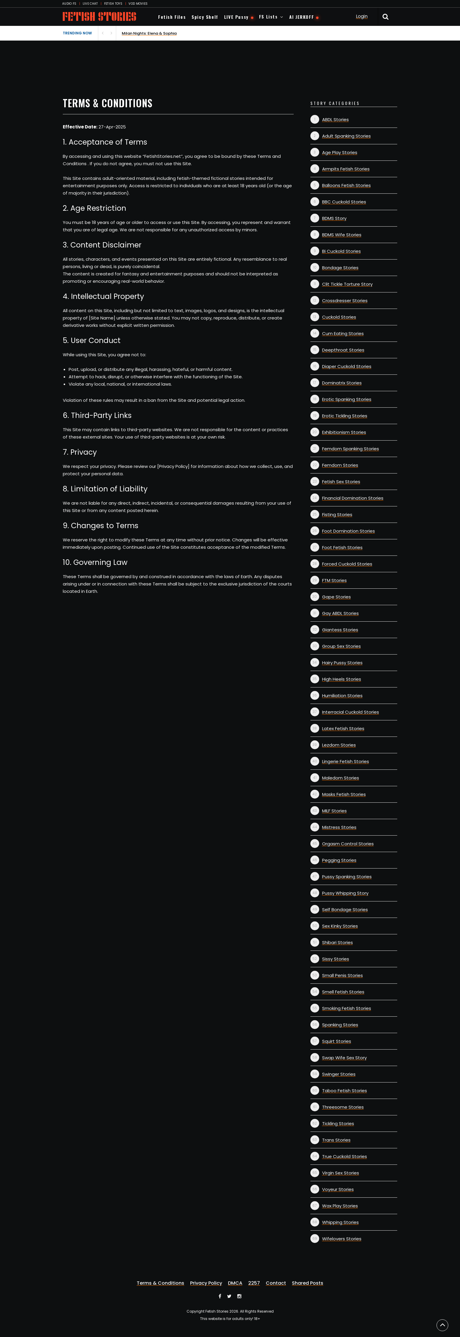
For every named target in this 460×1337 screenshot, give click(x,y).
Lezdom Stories (339, 745)
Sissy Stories (335, 959)
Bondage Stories (340, 268)
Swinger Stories (339, 1074)
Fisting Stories (337, 514)
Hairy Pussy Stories (342, 663)
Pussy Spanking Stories (347, 877)
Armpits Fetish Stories (346, 169)
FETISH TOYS (113, 3)
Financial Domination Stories (352, 498)
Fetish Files (172, 17)
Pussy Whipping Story (345, 893)
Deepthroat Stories (343, 350)
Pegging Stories (339, 860)
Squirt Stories (336, 1041)
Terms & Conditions (160, 1283)
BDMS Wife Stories (341, 235)
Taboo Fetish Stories (344, 1090)
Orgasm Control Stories (348, 844)
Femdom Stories (340, 465)
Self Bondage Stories (345, 909)
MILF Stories (334, 811)
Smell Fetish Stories (343, 992)
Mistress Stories (339, 827)
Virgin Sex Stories (340, 1173)
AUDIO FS (69, 3)
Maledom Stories (340, 778)
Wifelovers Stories (341, 1239)
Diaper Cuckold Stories (346, 366)
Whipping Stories (340, 1222)
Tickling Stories (338, 1123)
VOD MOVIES (138, 3)
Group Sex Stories (341, 646)
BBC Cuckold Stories (344, 202)
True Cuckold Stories (344, 1156)
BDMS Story (334, 218)
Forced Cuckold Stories (347, 564)
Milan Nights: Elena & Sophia (149, 33)
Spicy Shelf (205, 17)
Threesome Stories (343, 1107)
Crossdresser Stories (345, 300)
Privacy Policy (206, 1283)
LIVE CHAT (90, 3)
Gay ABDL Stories (340, 613)
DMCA (235, 1283)
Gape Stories (336, 597)
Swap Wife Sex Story (344, 1058)
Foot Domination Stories (348, 531)
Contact (276, 1283)
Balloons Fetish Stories (346, 185)
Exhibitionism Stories (344, 432)
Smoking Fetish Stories (346, 1008)
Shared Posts (307, 1283)
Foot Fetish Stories (342, 547)
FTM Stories (334, 580)
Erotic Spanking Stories (346, 399)
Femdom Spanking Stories (350, 449)
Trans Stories (336, 1140)
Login (362, 16)
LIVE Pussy (236, 17)
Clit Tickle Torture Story (347, 284)
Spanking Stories (340, 1025)
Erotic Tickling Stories (344, 416)
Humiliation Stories (342, 695)
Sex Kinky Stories (340, 926)
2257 (254, 1283)
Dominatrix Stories (342, 383)
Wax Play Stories (340, 1206)
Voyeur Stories (338, 1189)
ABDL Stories (335, 119)
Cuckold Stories (339, 317)
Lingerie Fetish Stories (345, 761)
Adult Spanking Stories (346, 136)
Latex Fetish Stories (343, 728)
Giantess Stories (340, 630)
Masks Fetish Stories (344, 794)
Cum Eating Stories (343, 333)
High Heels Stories (341, 679)
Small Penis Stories (342, 975)
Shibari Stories (337, 942)
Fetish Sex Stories (341, 481)
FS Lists (268, 16)
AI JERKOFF (301, 17)
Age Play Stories (339, 152)
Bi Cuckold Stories (341, 251)
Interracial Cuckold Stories (350, 712)
